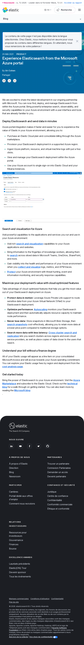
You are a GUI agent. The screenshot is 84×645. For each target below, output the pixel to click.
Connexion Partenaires (59, 468)
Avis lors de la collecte (18, 637)
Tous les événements (20, 576)
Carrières (13, 491)
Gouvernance (16, 540)
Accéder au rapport (73, 3)
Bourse (12, 548)
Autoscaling (40, 309)
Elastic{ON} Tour (17, 568)
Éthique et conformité (58, 508)
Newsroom (14, 476)
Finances (13, 544)
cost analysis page (12, 366)
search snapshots (17, 324)
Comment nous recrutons (22, 503)
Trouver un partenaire (58, 463)
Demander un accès (57, 472)
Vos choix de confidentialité (41, 637)
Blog (11, 472)
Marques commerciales (19, 599)
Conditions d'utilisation (39, 599)
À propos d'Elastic (18, 463)
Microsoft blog (22, 390)
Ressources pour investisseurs (17, 534)
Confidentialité (54, 500)
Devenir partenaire (56, 476)
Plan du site (14, 602)
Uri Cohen (10, 70)
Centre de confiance (57, 496)
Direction (13, 468)
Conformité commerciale (59, 504)
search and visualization (29, 243)
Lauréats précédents (19, 563)
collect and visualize (29, 267)
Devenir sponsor (17, 572)
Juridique (51, 491)
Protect (11, 271)
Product (21, 54)
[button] (77, 41)
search (14, 255)
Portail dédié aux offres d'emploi (21, 498)
